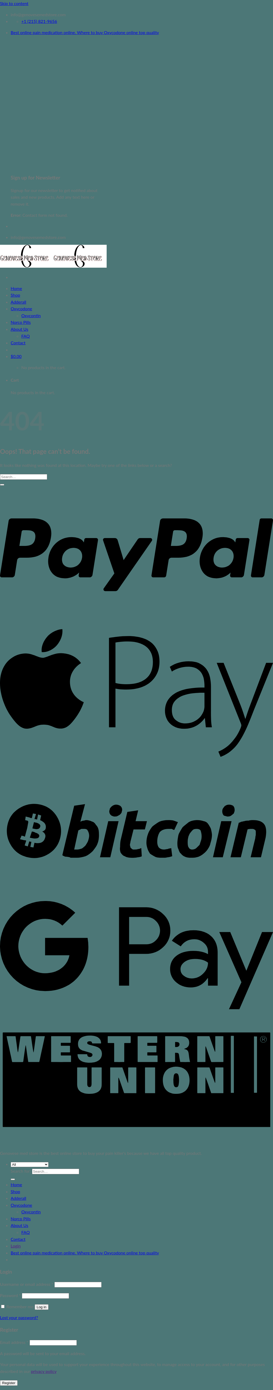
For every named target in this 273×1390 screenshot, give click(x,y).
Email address (14, 1342)
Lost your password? (19, 1317)
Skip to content (14, 3)
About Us (19, 329)
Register (8, 1383)
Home (16, 288)
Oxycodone (21, 308)
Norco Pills (21, 322)
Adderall (18, 301)
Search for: (21, 1170)
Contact (18, 342)
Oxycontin (31, 315)
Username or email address (26, 1284)
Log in (41, 1307)
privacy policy (44, 1371)
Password (10, 1295)
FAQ (25, 336)
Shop (15, 294)
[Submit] (2, 485)
